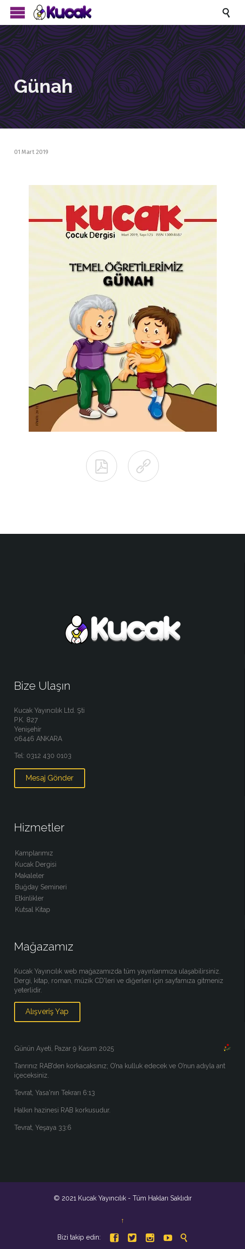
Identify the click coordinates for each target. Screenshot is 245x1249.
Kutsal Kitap (32, 909)
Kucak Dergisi (35, 864)
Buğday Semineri (41, 887)
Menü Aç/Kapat (17, 12)
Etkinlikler (29, 898)
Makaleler (29, 875)
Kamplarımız (34, 853)
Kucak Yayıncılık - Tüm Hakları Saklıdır (135, 1198)
